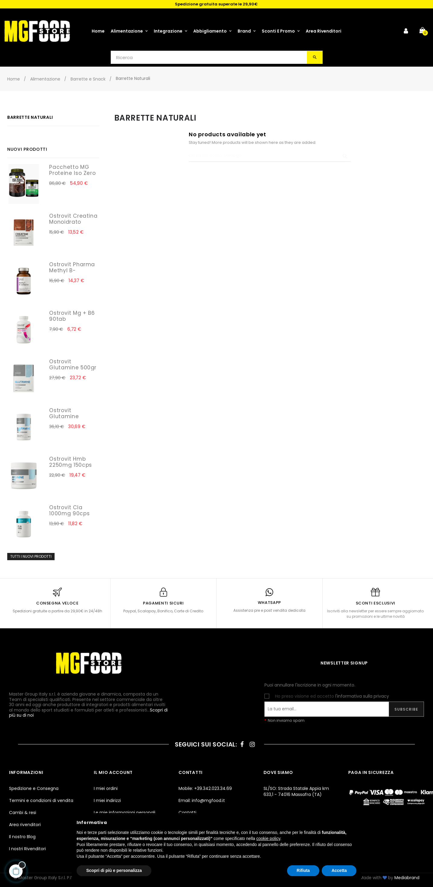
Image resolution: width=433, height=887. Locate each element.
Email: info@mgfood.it (202, 800)
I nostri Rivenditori (27, 849)
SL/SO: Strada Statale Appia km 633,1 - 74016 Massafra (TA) (296, 791)
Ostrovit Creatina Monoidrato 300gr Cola (73, 222)
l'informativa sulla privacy (362, 696)
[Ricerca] (270, 156)
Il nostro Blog (22, 837)
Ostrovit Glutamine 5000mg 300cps (71, 416)
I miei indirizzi (107, 800)
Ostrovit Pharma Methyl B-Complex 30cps (72, 270)
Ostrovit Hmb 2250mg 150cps (70, 462)
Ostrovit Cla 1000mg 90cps (69, 510)
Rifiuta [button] (303, 870)
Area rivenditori (25, 825)
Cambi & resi (22, 813)
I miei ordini (106, 788)
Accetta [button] (339, 870)
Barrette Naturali (30, 117)
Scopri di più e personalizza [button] (114, 870)
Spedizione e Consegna (33, 788)
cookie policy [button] (268, 838)
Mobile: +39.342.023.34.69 (205, 788)
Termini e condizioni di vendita (41, 800)
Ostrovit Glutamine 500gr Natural (72, 367)
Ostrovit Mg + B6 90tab (72, 316)
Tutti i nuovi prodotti (31, 556)
